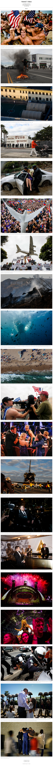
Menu (26, 8)
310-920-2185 (26, 6)
